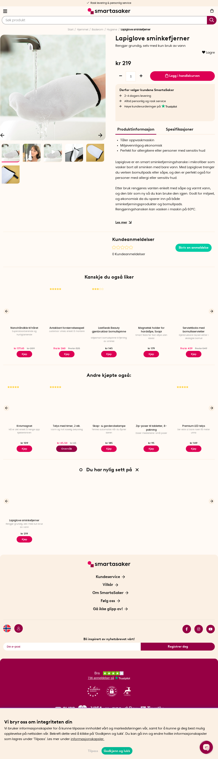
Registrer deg (178, 646)
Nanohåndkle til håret (24, 328)
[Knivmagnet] (24, 403)
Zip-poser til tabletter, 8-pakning (151, 428)
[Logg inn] (17, 629)
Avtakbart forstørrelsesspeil (66, 328)
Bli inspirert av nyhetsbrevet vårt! (109, 639)
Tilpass (93, 751)
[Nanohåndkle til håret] (24, 305)
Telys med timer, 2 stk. (66, 426)
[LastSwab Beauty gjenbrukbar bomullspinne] (109, 305)
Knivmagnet (24, 426)
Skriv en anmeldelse (193, 247)
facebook (186, 629)
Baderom (97, 29)
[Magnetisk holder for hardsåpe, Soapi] (151, 305)
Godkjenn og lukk (117, 751)
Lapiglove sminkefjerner (24, 520)
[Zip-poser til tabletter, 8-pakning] (151, 403)
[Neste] (100, 135)
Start (70, 29)
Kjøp (66, 354)
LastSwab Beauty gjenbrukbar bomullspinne (109, 330)
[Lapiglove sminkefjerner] (24, 497)
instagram (198, 629)
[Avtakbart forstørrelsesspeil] (66, 305)
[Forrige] (6, 311)
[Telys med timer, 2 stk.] (66, 403)
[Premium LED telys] (193, 403)
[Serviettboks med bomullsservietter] (193, 305)
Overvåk (66, 448)
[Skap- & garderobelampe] (109, 403)
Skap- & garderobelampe (109, 426)
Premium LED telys (193, 426)
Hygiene (112, 29)
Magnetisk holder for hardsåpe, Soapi (151, 330)
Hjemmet (82, 29)
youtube (210, 629)
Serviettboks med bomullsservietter (194, 330)
